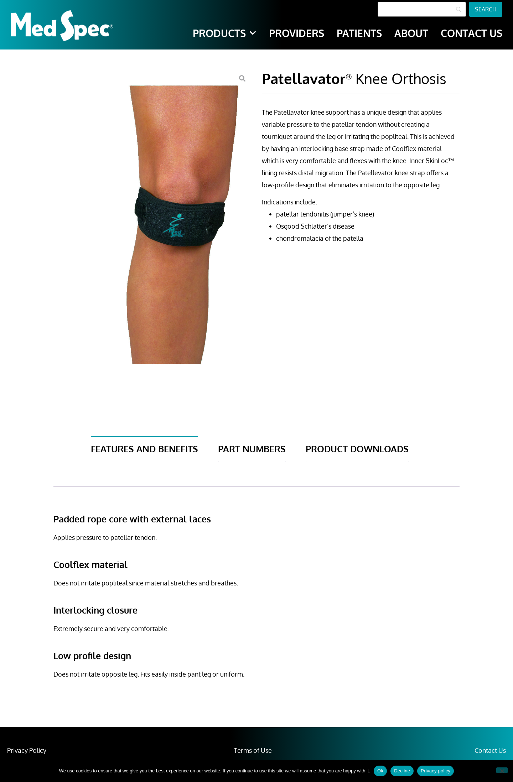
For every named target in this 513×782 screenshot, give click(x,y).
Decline (402, 770)
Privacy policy (435, 770)
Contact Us (490, 750)
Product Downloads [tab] (357, 448)
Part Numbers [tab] (252, 448)
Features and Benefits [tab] (144, 448)
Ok (380, 770)
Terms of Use (253, 750)
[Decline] (502, 770)
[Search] (422, 9)
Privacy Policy (26, 750)
